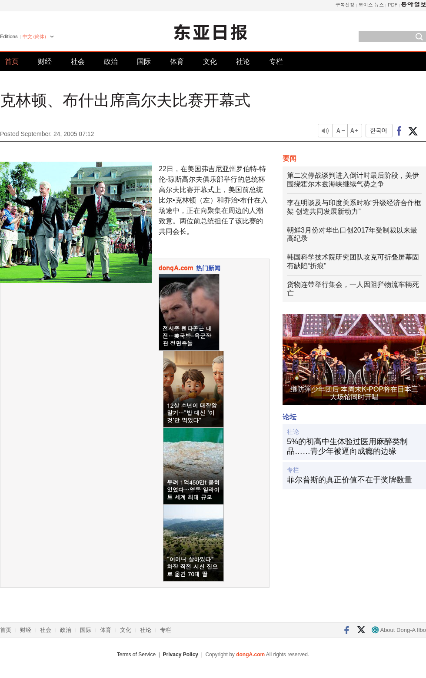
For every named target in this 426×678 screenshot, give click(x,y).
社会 (78, 61)
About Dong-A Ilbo (399, 630)
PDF (392, 4)
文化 (210, 61)
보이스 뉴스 (371, 4)
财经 (45, 61)
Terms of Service (136, 654)
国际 (144, 61)
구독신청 (345, 4)
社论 (243, 61)
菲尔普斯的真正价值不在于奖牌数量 (349, 479)
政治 (111, 61)
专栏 (276, 61)
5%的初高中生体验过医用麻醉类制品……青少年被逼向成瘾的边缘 (347, 446)
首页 (12, 61)
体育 (177, 61)
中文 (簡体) (34, 36)
